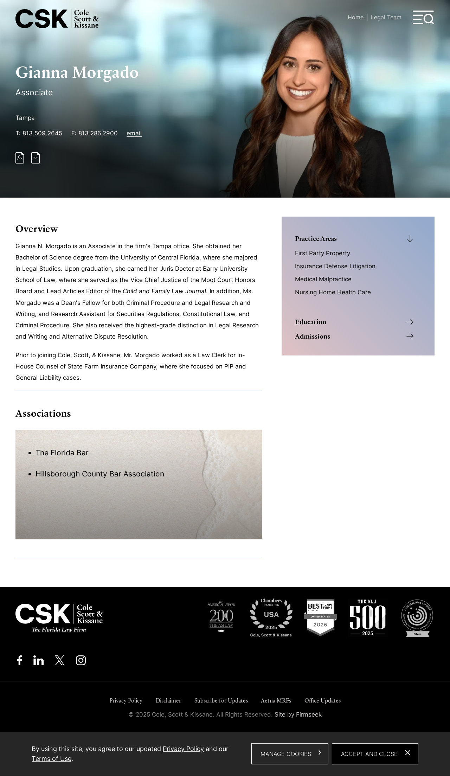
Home (356, 17)
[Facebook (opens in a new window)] (19, 662)
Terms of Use (51, 758)
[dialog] (225, 754)
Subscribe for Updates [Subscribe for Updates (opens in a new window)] (221, 700)
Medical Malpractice (323, 279)
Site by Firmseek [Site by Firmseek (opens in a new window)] (298, 714)
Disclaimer (168, 700)
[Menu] (423, 17)
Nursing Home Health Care (333, 292)
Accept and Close (369, 753)
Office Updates (322, 700)
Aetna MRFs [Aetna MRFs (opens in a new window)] (276, 700)
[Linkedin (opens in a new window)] (38, 662)
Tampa (25, 117)
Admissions (312, 336)
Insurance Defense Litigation (335, 266)
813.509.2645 (42, 133)
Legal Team (386, 17)
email (134, 133)
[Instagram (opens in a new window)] (81, 662)
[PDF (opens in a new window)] (35, 161)
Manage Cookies (286, 753)
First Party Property (322, 253)
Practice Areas (316, 238)
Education (310, 322)
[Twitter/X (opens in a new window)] (59, 662)
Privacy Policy (125, 700)
